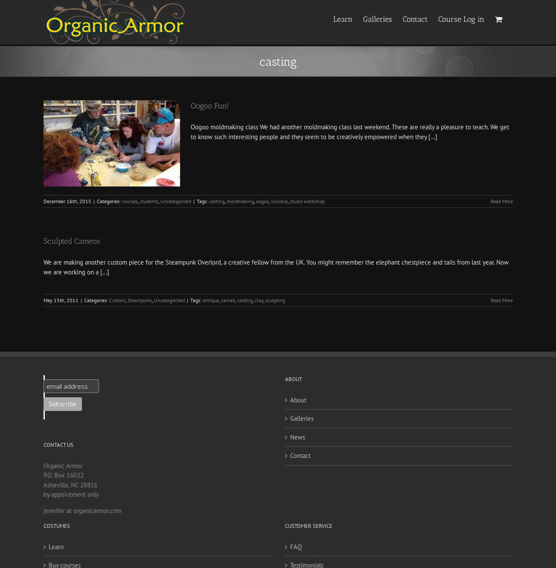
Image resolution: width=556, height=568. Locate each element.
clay (259, 300)
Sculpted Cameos (72, 241)
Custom (117, 300)
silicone (279, 201)
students (149, 201)
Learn (56, 547)
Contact (300, 455)
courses (130, 201)
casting (216, 201)
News (297, 437)
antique (211, 300)
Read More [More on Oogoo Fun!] (502, 201)
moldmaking (240, 201)
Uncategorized (175, 201)
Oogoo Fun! (210, 106)
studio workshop (307, 201)
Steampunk (140, 300)
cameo (228, 300)
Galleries (302, 418)
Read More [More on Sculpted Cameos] (502, 300)
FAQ (296, 547)
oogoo (262, 201)
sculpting (275, 300)
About (298, 400)
